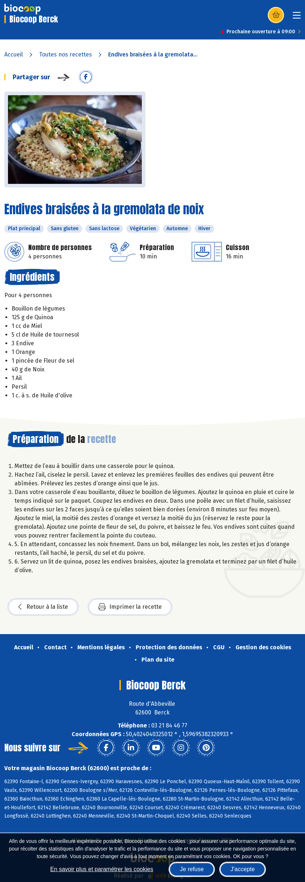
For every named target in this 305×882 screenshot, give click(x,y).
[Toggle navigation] (297, 17)
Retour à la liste (43, 607)
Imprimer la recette (130, 607)
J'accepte (242, 869)
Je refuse (192, 869)
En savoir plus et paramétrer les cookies (101, 869)
